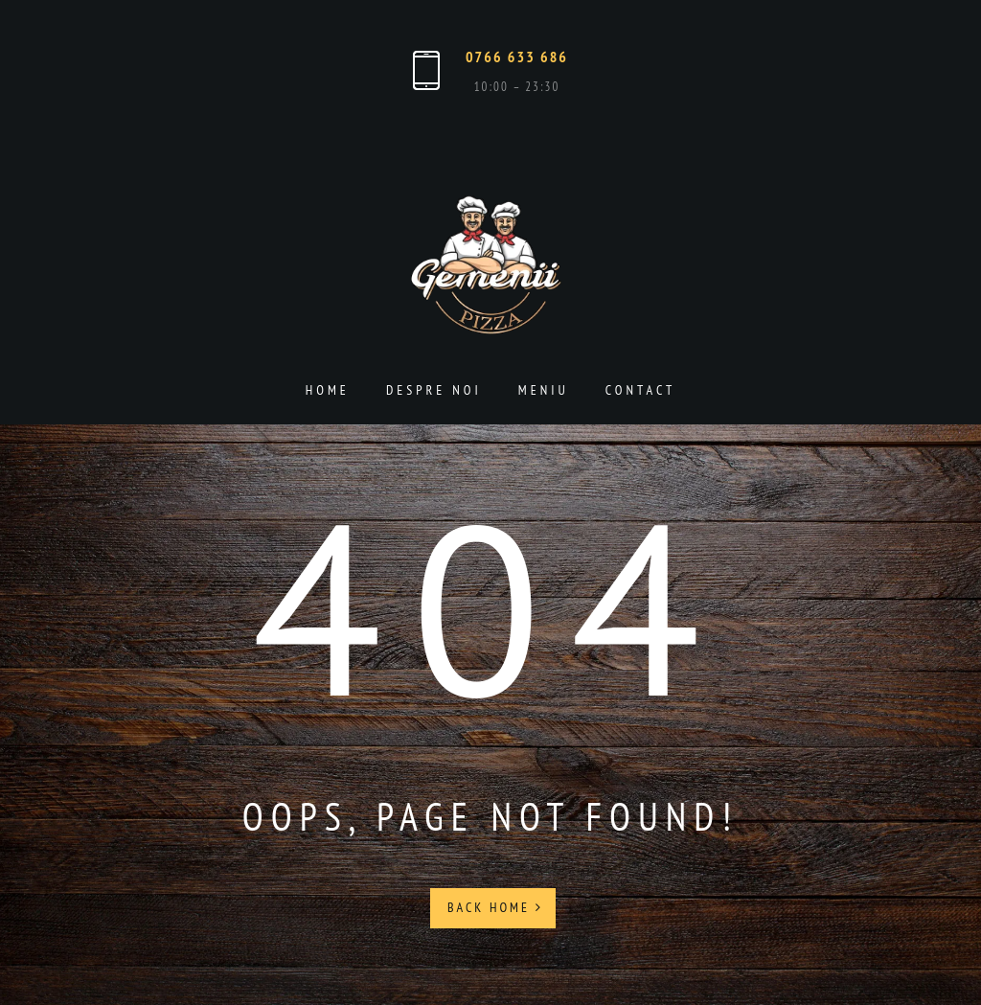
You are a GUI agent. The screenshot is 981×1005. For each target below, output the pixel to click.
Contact (640, 390)
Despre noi (434, 390)
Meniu (543, 390)
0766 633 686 (517, 56)
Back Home (495, 907)
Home (328, 390)
